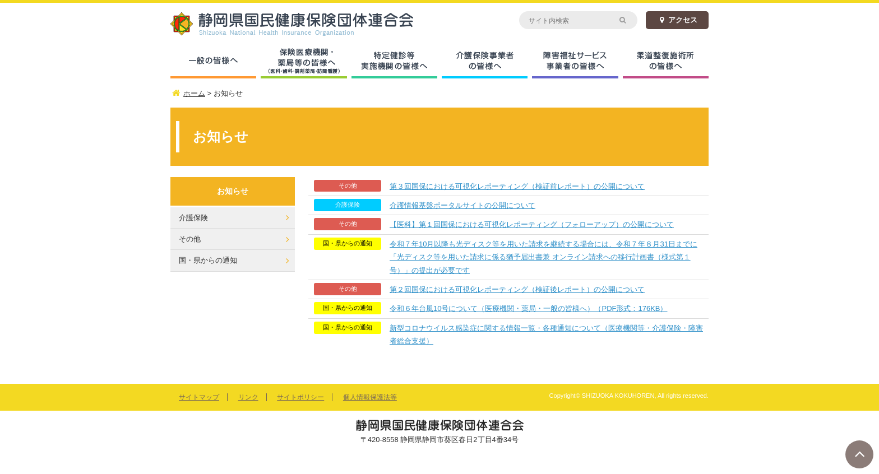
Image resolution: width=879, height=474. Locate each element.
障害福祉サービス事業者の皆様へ (575, 61)
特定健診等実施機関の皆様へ (394, 61)
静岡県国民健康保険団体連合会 (305, 24)
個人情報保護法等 (370, 397)
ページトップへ (859, 454)
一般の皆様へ (213, 61)
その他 (190, 239)
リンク (248, 397)
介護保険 (193, 217)
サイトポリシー (300, 397)
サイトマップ (199, 397)
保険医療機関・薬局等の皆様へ (303, 61)
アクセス (677, 20)
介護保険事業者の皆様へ (485, 61)
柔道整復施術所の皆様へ (666, 61)
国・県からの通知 (208, 260)
